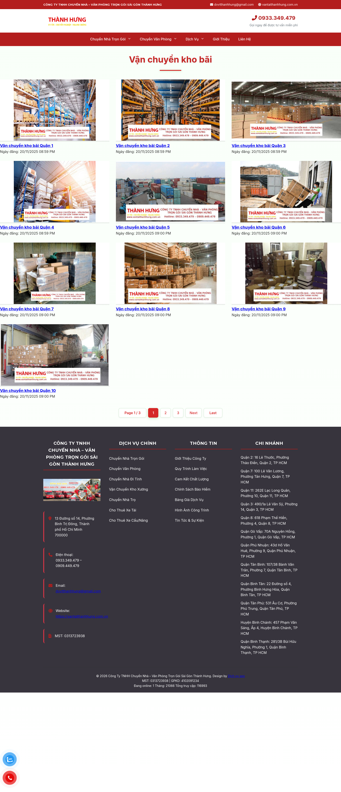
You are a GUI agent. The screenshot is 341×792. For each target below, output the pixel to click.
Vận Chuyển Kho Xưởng (128, 489)
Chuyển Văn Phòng (124, 468)
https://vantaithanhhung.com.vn (82, 616)
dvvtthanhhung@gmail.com (232, 4)
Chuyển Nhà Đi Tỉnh (125, 479)
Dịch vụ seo (236, 676)
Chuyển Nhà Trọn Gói (126, 458)
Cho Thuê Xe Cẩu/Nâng (128, 520)
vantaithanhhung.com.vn (278, 4)
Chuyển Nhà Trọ (122, 500)
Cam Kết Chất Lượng (192, 479)
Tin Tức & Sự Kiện (189, 520)
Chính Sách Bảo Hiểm (192, 489)
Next (193, 413)
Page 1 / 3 (132, 413)
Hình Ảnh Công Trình (192, 510)
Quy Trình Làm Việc (191, 468)
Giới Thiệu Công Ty (190, 458)
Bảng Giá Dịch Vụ (189, 500)
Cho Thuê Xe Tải (122, 510)
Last (213, 413)
